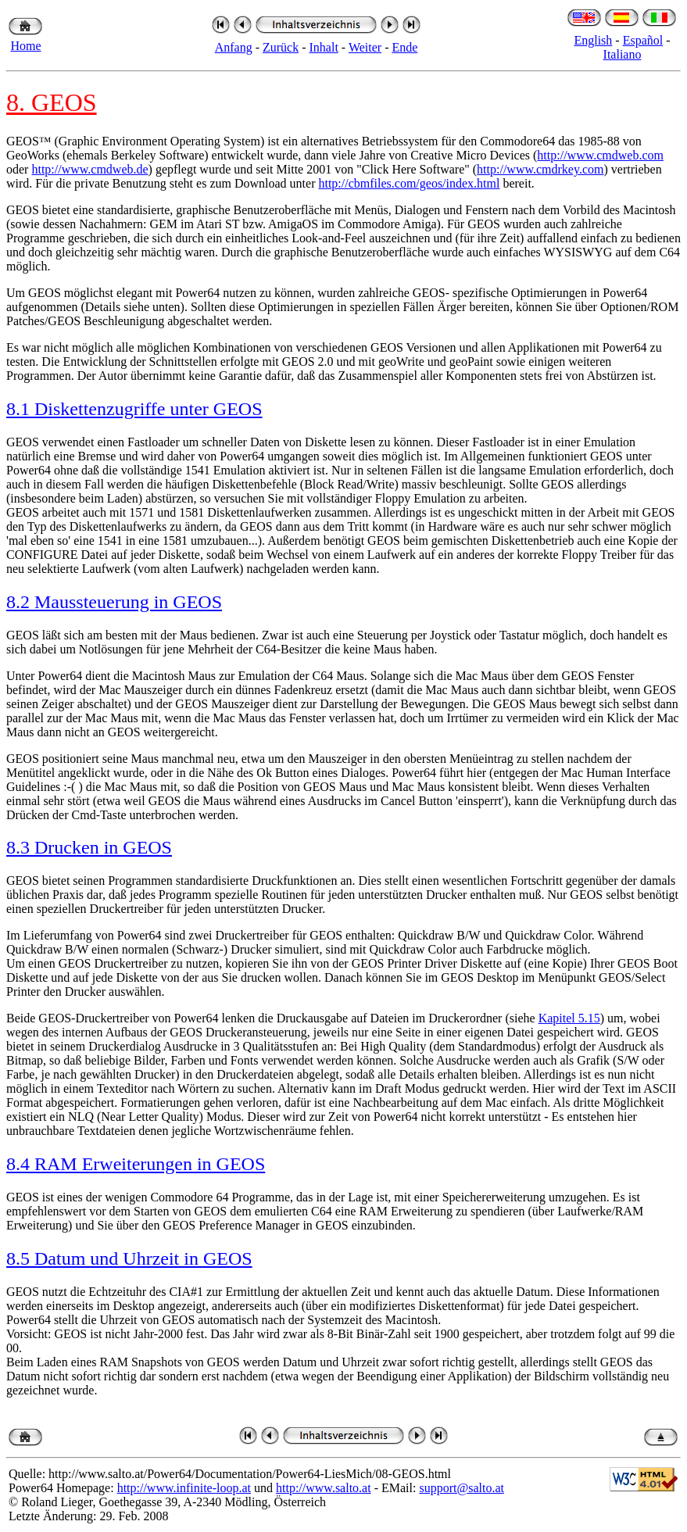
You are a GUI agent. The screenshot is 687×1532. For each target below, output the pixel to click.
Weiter (365, 47)
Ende (404, 47)
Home (25, 45)
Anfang (233, 47)
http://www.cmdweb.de (89, 169)
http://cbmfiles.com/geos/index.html (408, 183)
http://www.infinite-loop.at (184, 1487)
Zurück (281, 47)
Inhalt (324, 47)
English (593, 40)
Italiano (622, 54)
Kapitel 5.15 (569, 1018)
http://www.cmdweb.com (600, 155)
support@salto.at (461, 1487)
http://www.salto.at (323, 1487)
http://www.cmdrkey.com (540, 169)
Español (643, 40)
